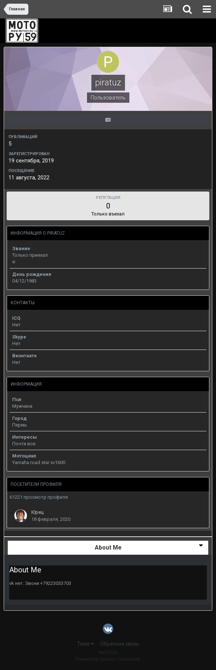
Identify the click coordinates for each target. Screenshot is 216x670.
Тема (85, 644)
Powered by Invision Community (108, 659)
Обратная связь (119, 644)
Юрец (37, 512)
